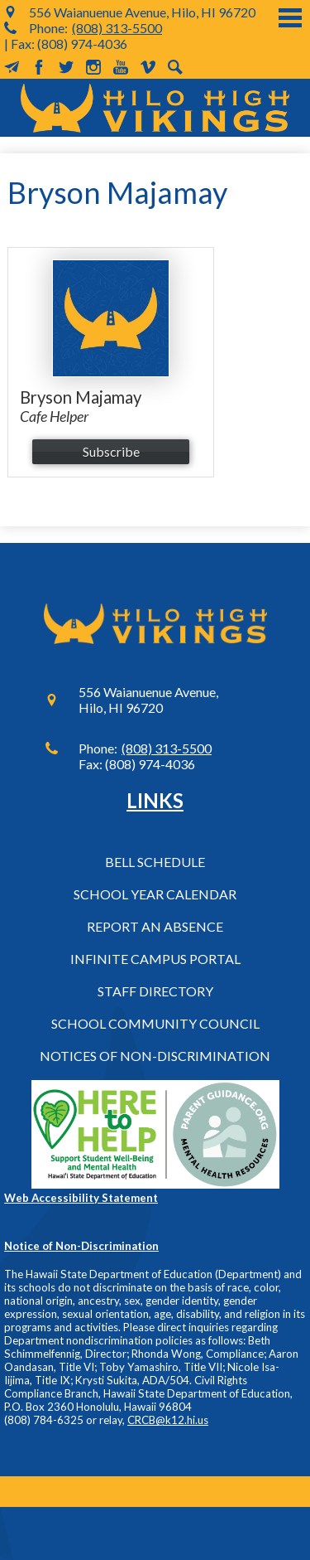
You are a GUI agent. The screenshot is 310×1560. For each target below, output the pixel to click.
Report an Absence (155, 926)
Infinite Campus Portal (155, 959)
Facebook (38, 67)
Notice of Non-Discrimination (81, 1245)
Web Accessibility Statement (81, 1197)
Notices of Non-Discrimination (155, 1055)
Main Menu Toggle (290, 17)
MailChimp (11, 67)
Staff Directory (155, 991)
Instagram (93, 67)
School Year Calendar (155, 894)
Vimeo (148, 67)
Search (175, 67)
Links (155, 800)
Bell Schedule (155, 862)
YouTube (120, 67)
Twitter (66, 67)
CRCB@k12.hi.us (167, 1420)
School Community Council (155, 1023)
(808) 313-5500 (117, 28)
